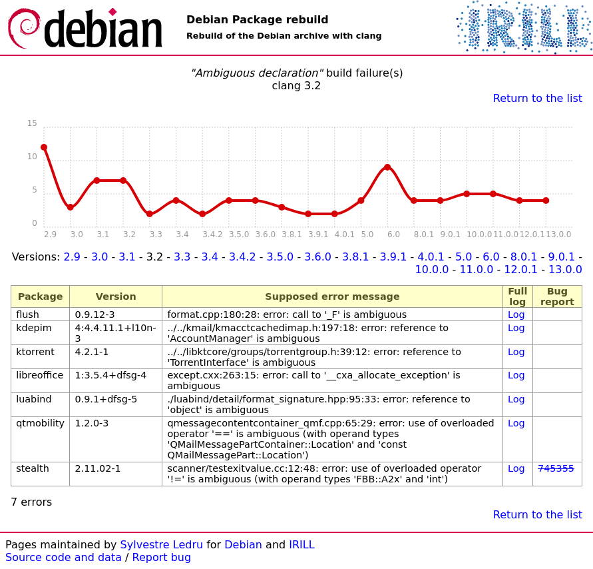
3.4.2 (242, 257)
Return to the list (537, 98)
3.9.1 (393, 257)
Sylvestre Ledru (162, 544)
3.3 (182, 257)
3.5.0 (280, 257)
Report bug (162, 557)
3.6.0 (317, 257)
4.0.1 (431, 257)
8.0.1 (524, 257)
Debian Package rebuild (257, 19)
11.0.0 (476, 269)
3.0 (99, 257)
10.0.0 (432, 269)
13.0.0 (565, 269)
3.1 (126, 257)
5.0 (463, 257)
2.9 (71, 257)
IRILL (301, 544)
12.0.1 (521, 269)
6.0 (491, 257)
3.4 (210, 257)
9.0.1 (561, 257)
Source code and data (63, 557)
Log (516, 314)
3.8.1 (355, 257)
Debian (243, 544)
